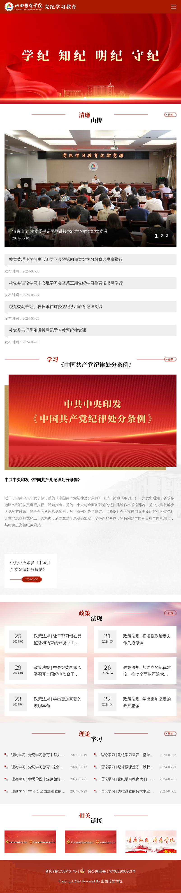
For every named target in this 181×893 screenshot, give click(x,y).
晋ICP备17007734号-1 (62, 871)
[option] (90, 58)
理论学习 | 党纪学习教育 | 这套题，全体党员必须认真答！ (39, 767)
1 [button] (156, 236)
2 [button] (162, 236)
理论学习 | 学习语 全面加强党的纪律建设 (39, 791)
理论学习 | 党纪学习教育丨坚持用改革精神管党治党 (128, 755)
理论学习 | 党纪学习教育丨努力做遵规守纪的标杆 (39, 755)
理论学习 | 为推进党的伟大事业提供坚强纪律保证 (128, 791)
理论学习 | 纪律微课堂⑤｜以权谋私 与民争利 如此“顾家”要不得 (128, 767)
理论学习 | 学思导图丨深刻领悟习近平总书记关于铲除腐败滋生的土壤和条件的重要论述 (39, 779)
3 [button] (167, 236)
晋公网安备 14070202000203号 (112, 871)
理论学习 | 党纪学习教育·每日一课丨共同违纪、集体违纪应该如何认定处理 (128, 779)
